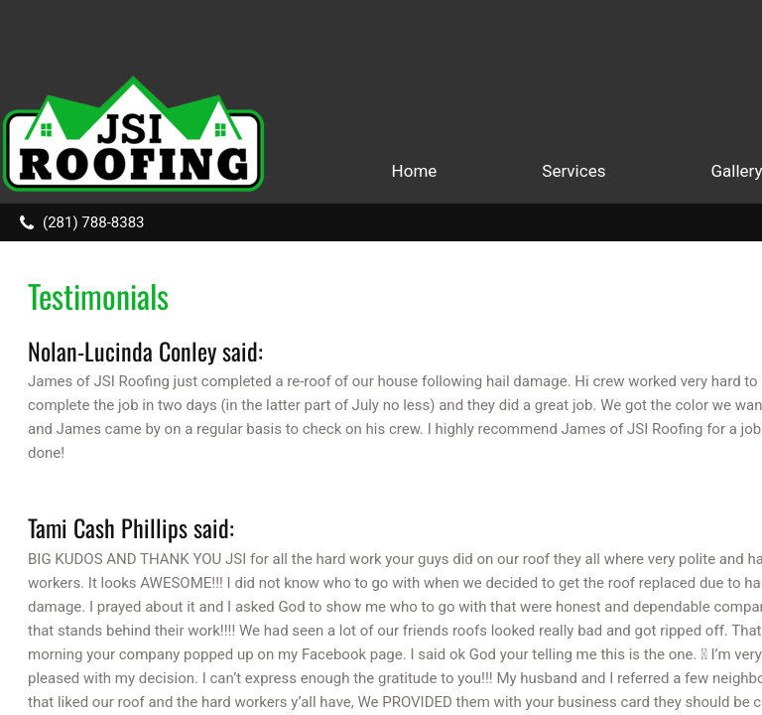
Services (573, 171)
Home (415, 171)
